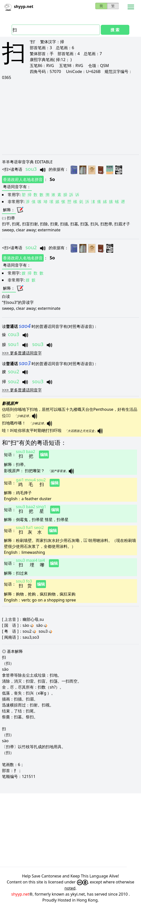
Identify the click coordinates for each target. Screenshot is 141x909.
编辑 (44, 454)
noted (70, 888)
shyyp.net (20, 894)
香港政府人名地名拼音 (23, 179)
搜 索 (114, 30)
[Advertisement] (70, 117)
